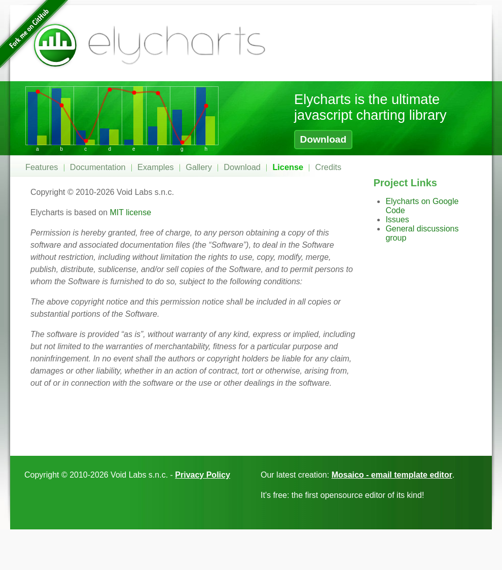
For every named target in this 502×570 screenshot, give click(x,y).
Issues (397, 219)
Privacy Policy (202, 475)
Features (41, 167)
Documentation (98, 167)
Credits (328, 167)
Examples (155, 167)
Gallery (199, 167)
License (287, 167)
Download (323, 139)
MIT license (131, 212)
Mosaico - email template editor (392, 475)
